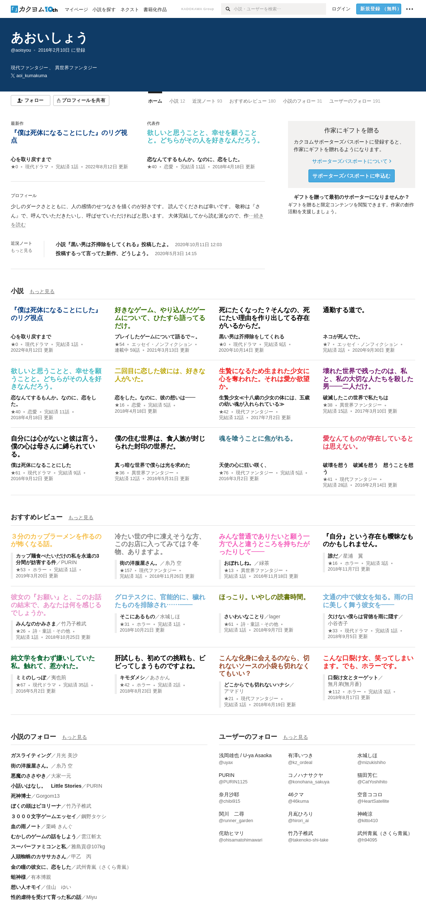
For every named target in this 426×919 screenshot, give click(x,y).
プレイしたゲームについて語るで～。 (157, 336)
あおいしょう (49, 37)
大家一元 (61, 776)
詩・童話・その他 (51, 631)
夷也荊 (58, 677)
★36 (119, 472)
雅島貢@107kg (88, 846)
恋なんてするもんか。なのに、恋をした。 (195, 159)
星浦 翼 (353, 556)
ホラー (40, 569)
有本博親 (41, 877)
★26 (21, 631)
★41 (328, 479)
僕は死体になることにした (41, 465)
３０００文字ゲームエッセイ (43, 816)
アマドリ (234, 691)
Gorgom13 (48, 796)
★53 (21, 569)
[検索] (227, 9)
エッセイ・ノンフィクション (162, 344)
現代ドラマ (37, 166)
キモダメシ (132, 677)
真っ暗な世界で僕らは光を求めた (152, 465)
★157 (126, 570)
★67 (21, 685)
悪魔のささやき (28, 776)
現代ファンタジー (254, 411)
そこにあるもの (137, 616)
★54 (119, 344)
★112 (334, 691)
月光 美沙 (67, 755)
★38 (328, 405)
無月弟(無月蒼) (344, 684)
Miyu (91, 897)
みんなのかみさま (36, 624)
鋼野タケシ (93, 816)
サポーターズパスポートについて (351, 161)
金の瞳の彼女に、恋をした (41, 867)
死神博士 (21, 796)
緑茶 (264, 563)
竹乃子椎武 (73, 624)
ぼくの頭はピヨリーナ (36, 806)
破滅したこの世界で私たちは (355, 397)
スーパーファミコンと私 (38, 846)
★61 (15, 472)
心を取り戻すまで (31, 159)
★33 (333, 630)
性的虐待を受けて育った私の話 (46, 897)
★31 (124, 624)
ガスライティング (31, 755)
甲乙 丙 (81, 856)
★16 (119, 405)
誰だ (333, 556)
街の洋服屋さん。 (140, 563)
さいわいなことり (244, 616)
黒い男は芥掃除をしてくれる (251, 336)
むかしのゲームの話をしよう (43, 836)
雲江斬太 (91, 836)
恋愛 (168, 166)
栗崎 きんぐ (59, 826)
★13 (229, 570)
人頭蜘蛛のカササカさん (38, 856)
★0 (14, 166)
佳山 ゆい (58, 887)
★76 (224, 472)
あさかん (160, 677)
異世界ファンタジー (361, 405)
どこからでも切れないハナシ (256, 685)
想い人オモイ (26, 887)
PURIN (69, 562)
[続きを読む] (138, 215)
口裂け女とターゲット (353, 677)
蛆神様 (18, 877)
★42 (224, 411)
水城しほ (170, 616)
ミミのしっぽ (31, 677)
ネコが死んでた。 (343, 336)
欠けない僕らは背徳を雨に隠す (363, 616)
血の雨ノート (26, 826)
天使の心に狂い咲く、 (244, 465)
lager (274, 616)
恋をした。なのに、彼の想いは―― (155, 397)
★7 (326, 344)
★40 (152, 166)
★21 (229, 698)
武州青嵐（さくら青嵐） (104, 867)
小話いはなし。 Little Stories (46, 786)
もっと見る (21, 250)
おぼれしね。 (239, 563)
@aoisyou (21, 50)
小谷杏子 (338, 623)
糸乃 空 (173, 563)
